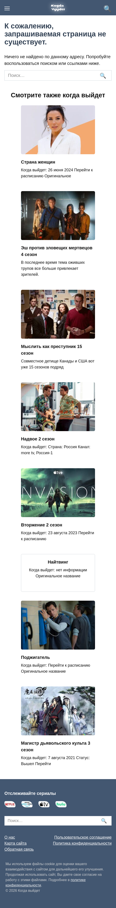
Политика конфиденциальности (82, 843)
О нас (9, 837)
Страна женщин (38, 162)
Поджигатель (35, 657)
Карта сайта (15, 843)
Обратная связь (19, 849)
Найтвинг (58, 562)
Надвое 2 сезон (38, 438)
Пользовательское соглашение (83, 837)
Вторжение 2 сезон (41, 524)
